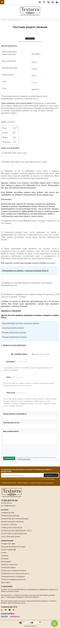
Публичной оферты (24, 459)
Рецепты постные (36, 41)
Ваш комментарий (11, 431)
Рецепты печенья (23, 41)
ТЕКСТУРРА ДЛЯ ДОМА (10, 537)
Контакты (4, 556)
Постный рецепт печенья (13, 328)
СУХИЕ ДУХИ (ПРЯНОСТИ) (11, 528)
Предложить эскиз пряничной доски (15, 573)
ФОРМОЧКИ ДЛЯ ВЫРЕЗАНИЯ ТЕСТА (16, 531)
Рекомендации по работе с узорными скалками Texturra (25, 270)
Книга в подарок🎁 (8, 550)
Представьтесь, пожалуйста (15, 414)
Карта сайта (5, 582)
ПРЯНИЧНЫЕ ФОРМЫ (10, 516)
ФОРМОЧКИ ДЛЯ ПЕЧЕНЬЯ (12, 522)
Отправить (9, 458)
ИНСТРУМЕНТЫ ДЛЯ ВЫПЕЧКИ (14, 534)
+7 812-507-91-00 (9, 500)
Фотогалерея (6, 562)
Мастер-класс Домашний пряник (13, 570)
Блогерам (4, 559)
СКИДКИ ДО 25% (7, 513)
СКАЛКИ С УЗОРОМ (9, 525)
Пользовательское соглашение (13, 576)
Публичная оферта (8, 567)
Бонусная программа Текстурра (13, 547)
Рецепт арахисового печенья (14, 332)
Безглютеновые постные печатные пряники (20, 323)
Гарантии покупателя (9, 564)
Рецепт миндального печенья (14, 337)
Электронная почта (11, 422)
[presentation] (19, 450)
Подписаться (51, 475)
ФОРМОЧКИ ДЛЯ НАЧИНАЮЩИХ (14, 519)
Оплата (4, 553)
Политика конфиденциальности (13, 579)
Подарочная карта (8, 544)
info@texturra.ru (10, 506)
